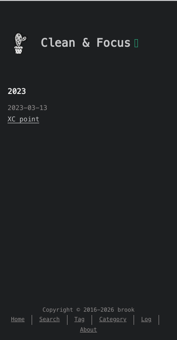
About (88, 329)
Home (18, 319)
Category (112, 319)
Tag (80, 319)
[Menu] (136, 48)
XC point (23, 119)
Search (49, 319)
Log (146, 319)
